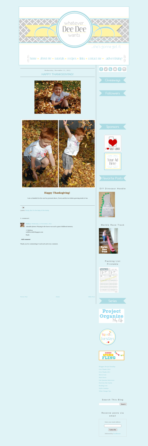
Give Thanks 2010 (104, 369)
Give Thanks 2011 (104, 372)
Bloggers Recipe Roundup (107, 366)
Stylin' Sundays (103, 388)
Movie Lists (102, 375)
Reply (27, 235)
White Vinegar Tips (105, 391)
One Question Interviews (106, 380)
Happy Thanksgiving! (58, 74)
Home (58, 297)
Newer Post (23, 297)
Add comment (25, 239)
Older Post (91, 297)
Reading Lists (103, 386)
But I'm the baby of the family (39, 210)
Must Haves (102, 377)
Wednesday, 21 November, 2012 (41, 224)
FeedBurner (117, 433)
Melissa (28, 224)
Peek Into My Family (105, 383)
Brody (27, 210)
